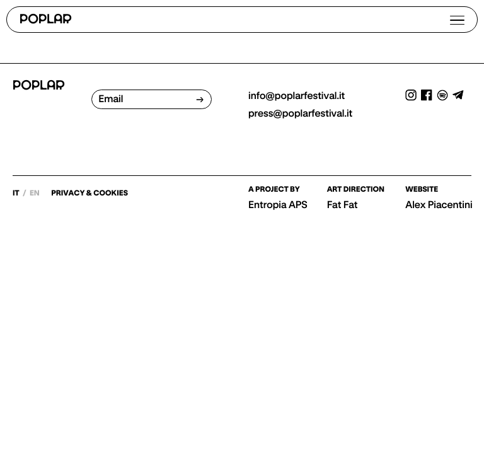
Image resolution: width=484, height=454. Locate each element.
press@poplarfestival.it (300, 113)
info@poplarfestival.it (296, 96)
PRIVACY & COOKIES (89, 193)
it (17, 193)
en (35, 193)
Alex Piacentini (438, 205)
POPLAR (46, 19)
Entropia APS (278, 205)
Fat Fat (342, 205)
